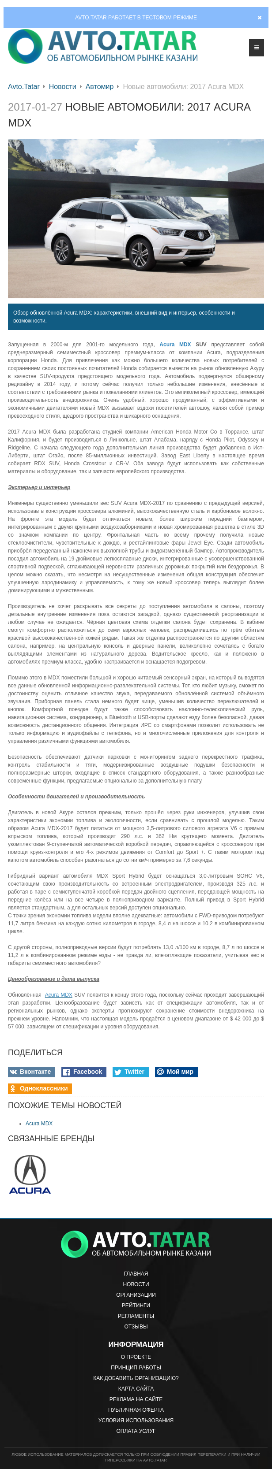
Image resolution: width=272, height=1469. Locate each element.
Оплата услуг (135, 1431)
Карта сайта (136, 1389)
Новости (62, 86)
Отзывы (135, 1327)
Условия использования (136, 1420)
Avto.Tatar (24, 86)
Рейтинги (136, 1305)
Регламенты (136, 1316)
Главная (136, 1274)
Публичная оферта (136, 1410)
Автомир (100, 86)
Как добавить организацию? (135, 1378)
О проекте (136, 1357)
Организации (136, 1295)
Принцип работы (136, 1368)
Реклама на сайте (136, 1399)
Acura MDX (39, 1123)
